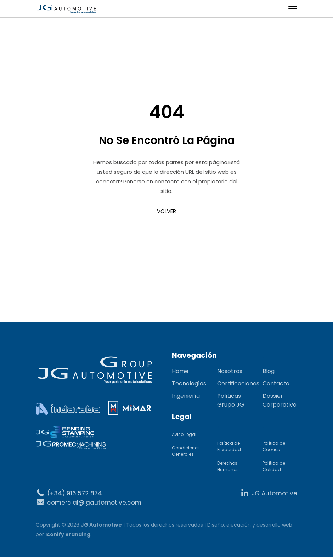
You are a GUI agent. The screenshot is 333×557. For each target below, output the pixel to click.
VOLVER (166, 211)
